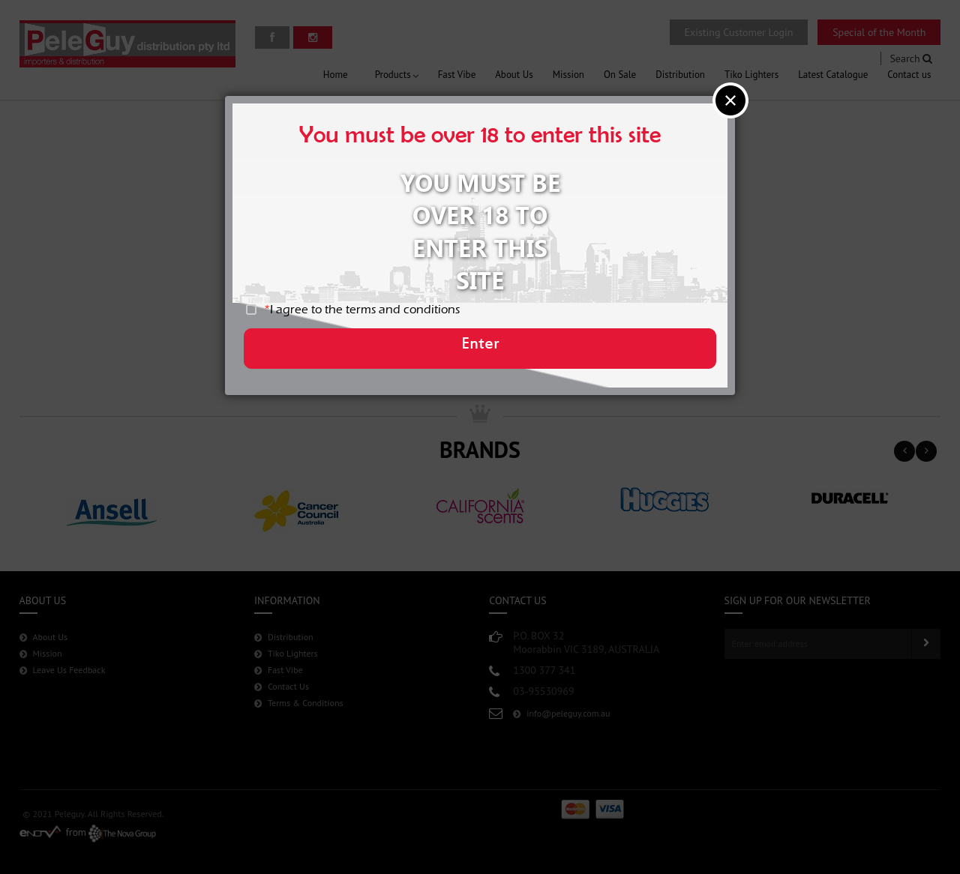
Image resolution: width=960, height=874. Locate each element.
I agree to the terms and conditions (373, 315)
